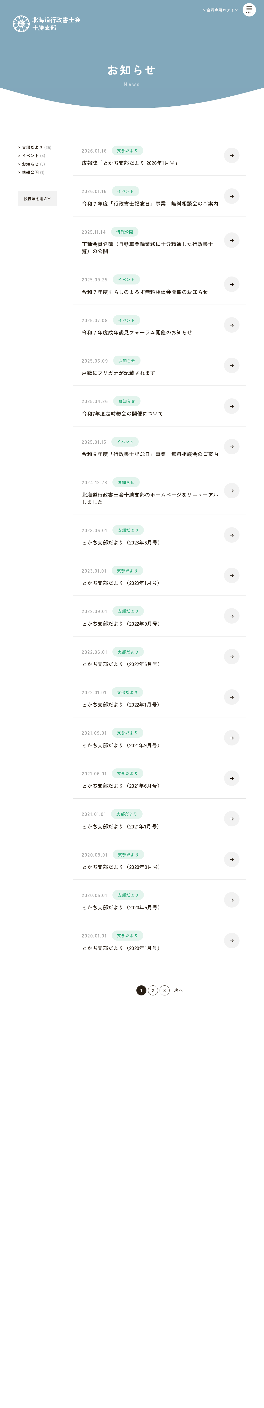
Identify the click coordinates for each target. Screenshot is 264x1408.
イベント (125, 191)
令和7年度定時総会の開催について (122, 413)
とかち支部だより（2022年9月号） (122, 623)
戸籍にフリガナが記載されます (118, 372)
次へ (178, 990)
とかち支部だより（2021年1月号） (122, 826)
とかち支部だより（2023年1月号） (122, 582)
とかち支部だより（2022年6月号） (122, 664)
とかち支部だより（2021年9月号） (122, 745)
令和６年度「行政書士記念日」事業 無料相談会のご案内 (150, 454)
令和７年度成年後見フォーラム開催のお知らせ (137, 332)
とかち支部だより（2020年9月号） (122, 866)
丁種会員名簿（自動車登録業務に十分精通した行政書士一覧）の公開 (150, 247)
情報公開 (124, 232)
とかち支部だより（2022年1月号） (122, 704)
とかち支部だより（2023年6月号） (122, 542)
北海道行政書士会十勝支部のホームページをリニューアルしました (150, 498)
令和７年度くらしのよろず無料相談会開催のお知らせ (145, 292)
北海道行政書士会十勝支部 (56, 23)
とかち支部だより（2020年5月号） (122, 907)
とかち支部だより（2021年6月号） (122, 785)
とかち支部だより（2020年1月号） (122, 948)
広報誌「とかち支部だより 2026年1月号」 (131, 162)
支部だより (127, 150)
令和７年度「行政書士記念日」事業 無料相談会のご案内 (150, 203)
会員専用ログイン (222, 10)
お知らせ (126, 360)
